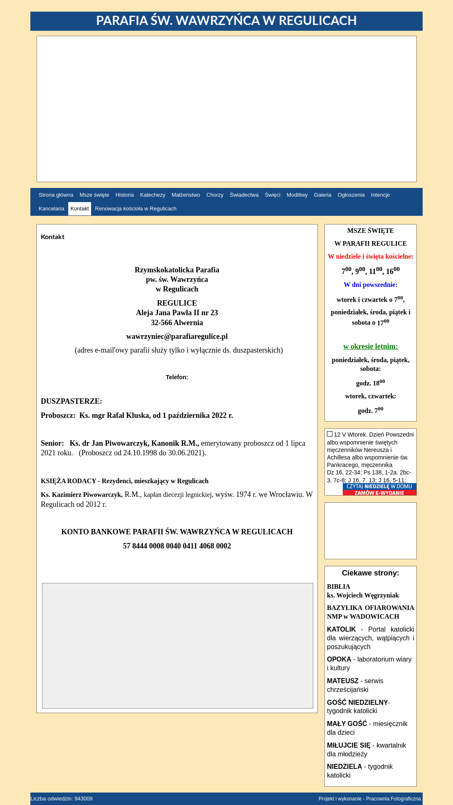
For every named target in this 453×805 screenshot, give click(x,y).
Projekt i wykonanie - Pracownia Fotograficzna (370, 799)
